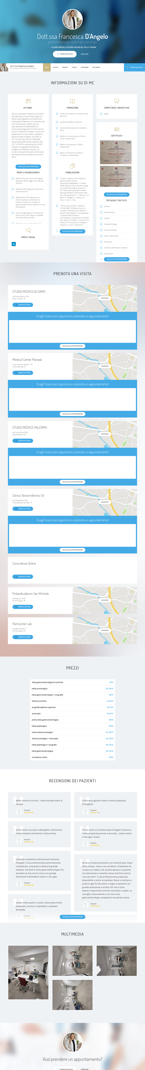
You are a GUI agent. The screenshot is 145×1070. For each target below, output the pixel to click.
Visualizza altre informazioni (28, 166)
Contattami (84, 54)
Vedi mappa (105, 298)
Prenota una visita (134, 67)
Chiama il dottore (22, 305)
